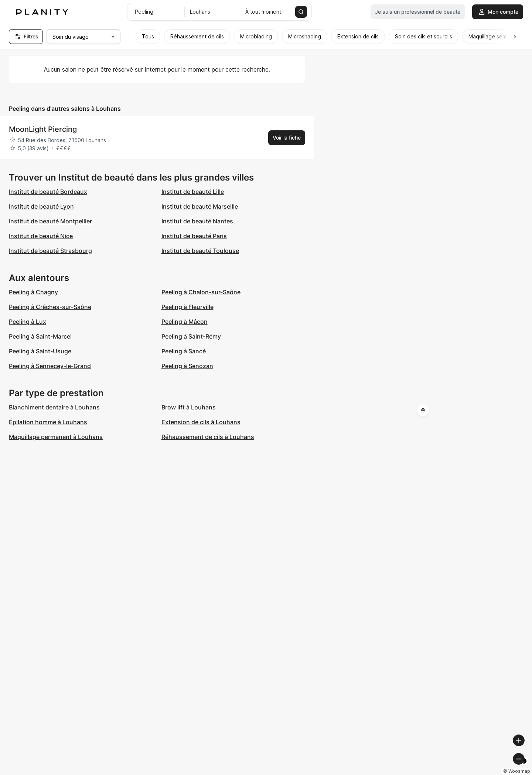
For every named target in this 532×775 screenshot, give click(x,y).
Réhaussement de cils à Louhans (207, 436)
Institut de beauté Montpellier (50, 221)
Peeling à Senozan (187, 366)
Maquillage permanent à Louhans (56, 436)
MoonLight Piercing (43, 129)
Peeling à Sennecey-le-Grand (50, 366)
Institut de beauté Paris (194, 236)
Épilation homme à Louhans (48, 422)
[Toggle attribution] (523, 768)
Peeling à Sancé (183, 351)
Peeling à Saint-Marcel (40, 336)
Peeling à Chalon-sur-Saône (201, 292)
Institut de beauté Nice (41, 236)
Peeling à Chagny (33, 292)
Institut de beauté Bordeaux (48, 191)
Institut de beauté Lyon (41, 206)
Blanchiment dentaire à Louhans (54, 407)
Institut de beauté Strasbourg (50, 250)
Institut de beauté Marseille (199, 206)
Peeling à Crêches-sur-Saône (50, 307)
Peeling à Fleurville (187, 307)
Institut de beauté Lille (192, 191)
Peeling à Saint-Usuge (40, 351)
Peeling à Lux (27, 321)
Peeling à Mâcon (184, 321)
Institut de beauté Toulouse (200, 250)
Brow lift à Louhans (188, 407)
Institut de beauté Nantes (197, 221)
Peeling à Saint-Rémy (191, 336)
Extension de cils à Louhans (201, 422)
